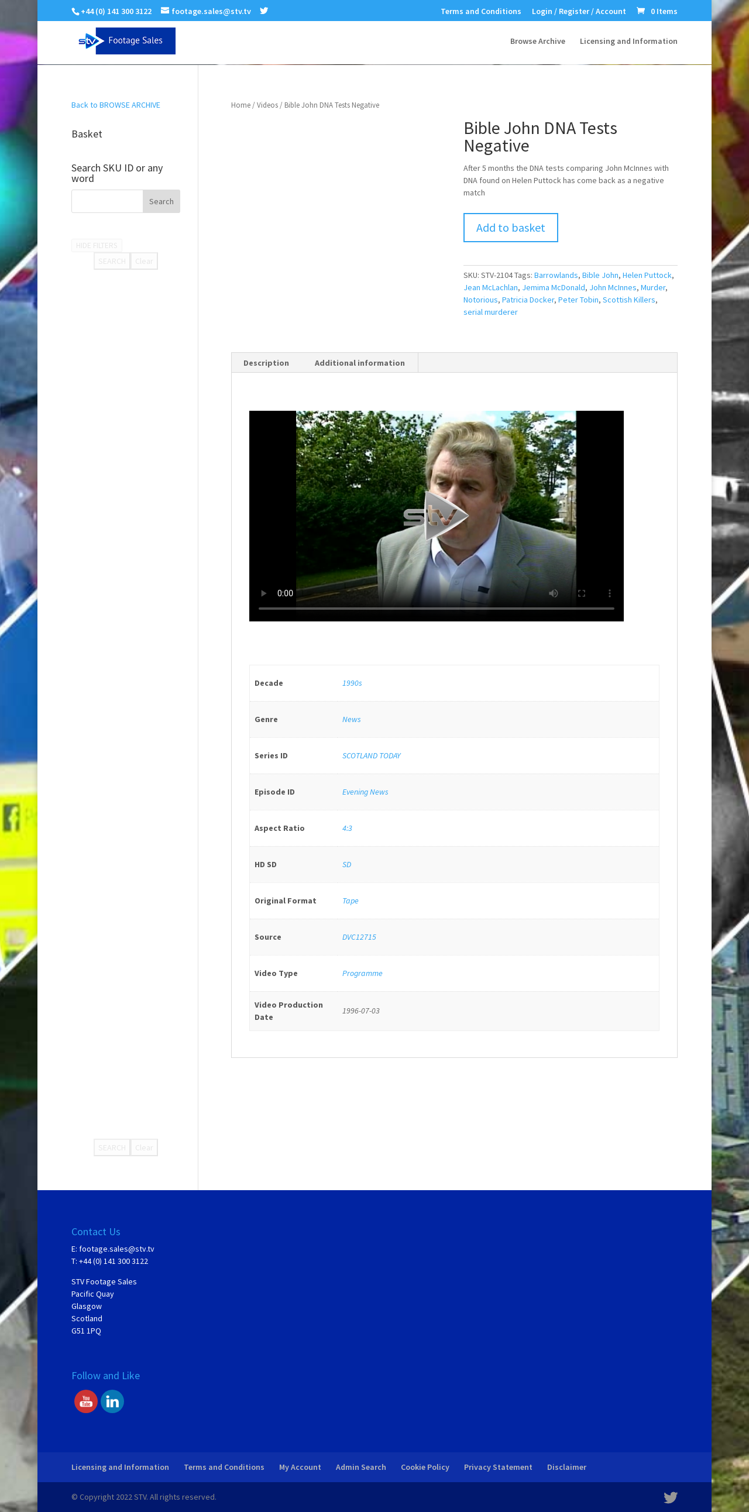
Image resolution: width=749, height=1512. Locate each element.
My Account (300, 1467)
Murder (653, 287)
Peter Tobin (578, 299)
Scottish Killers (629, 299)
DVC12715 (359, 937)
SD (346, 864)
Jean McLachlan (490, 287)
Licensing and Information (629, 41)
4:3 (347, 828)
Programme (362, 973)
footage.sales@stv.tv (116, 1248)
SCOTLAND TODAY (371, 755)
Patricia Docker (528, 299)
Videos (267, 105)
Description (266, 363)
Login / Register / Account (579, 11)
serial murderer (490, 312)
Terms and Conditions (481, 11)
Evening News (365, 791)
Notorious (480, 299)
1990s (352, 683)
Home (240, 105)
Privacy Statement (498, 1467)
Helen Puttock (647, 275)
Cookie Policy (425, 1467)
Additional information (360, 363)
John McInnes (613, 287)
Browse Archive (537, 41)
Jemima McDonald (553, 287)
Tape (350, 900)
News (351, 719)
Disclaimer (566, 1467)
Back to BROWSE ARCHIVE (115, 104)
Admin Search (361, 1467)
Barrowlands (556, 275)
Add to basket (510, 227)
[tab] (267, 363)
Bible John (600, 275)
